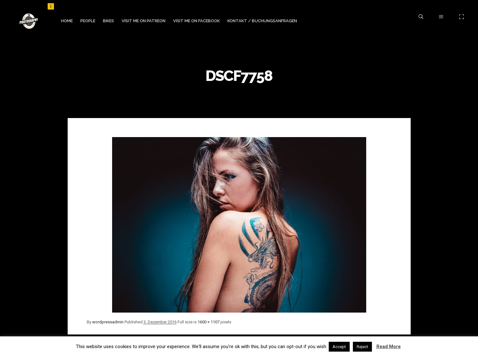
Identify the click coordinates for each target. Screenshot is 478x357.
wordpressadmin (108, 322)
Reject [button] (362, 346)
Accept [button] (339, 346)
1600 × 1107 (208, 322)
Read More (388, 346)
